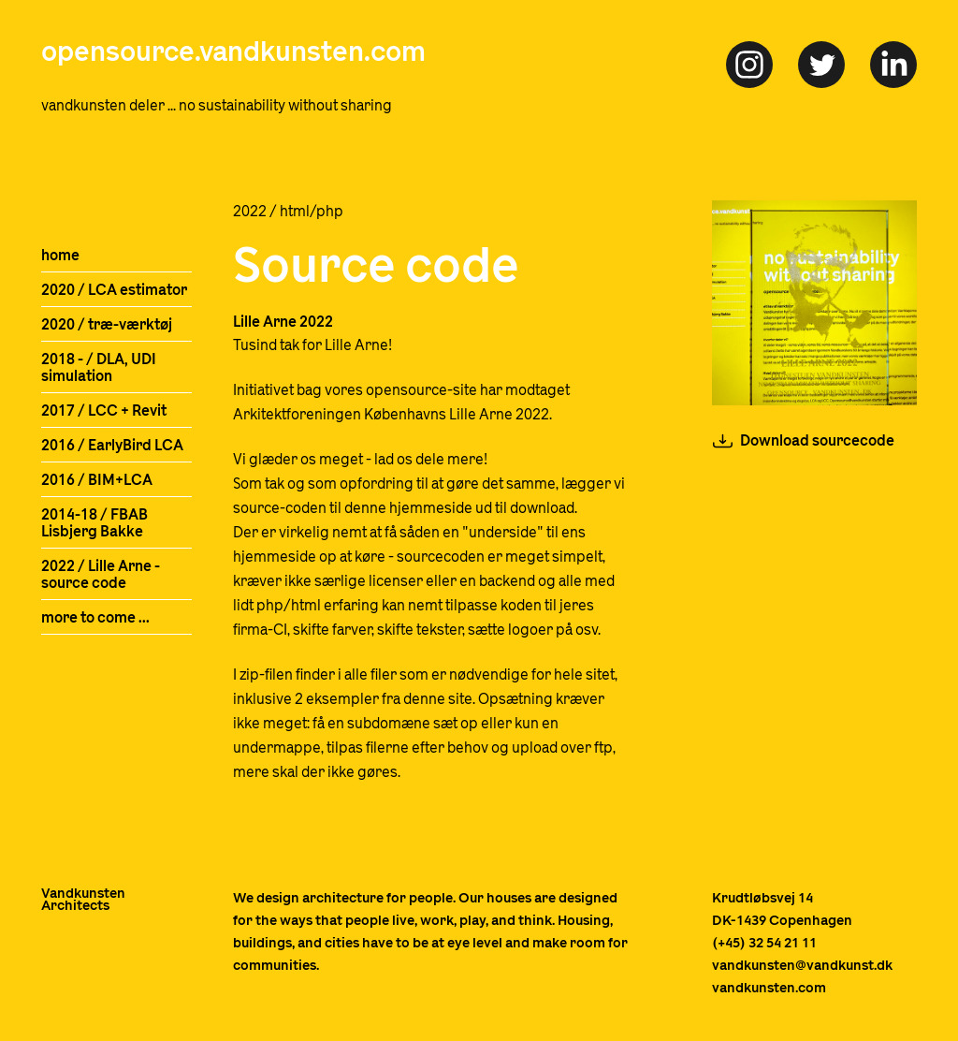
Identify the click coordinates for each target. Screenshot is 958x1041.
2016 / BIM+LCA (96, 480)
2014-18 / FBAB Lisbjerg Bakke (94, 523)
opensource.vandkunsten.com (233, 52)
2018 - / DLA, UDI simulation (98, 368)
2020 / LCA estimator (114, 290)
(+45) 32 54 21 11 (764, 943)
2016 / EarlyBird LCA (112, 445)
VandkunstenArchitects (83, 900)
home (60, 255)
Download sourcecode (817, 441)
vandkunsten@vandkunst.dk (802, 966)
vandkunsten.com (769, 988)
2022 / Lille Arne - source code (100, 575)
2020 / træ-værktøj (106, 324)
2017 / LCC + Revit (104, 411)
